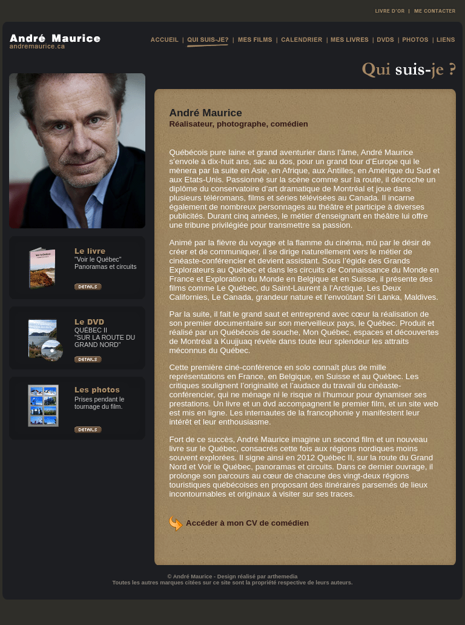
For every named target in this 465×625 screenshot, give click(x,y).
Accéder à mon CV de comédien (247, 522)
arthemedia (283, 577)
